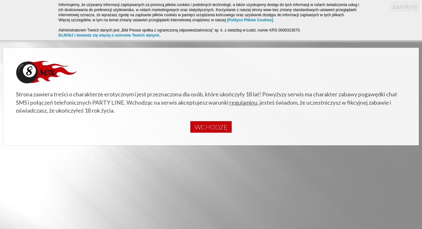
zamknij (404, 6)
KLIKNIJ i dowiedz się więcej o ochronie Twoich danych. (109, 35)
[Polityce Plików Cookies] (250, 20)
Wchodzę (211, 127)
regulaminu (243, 102)
